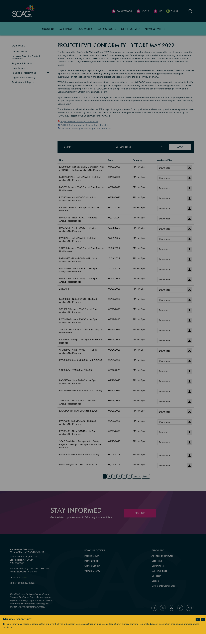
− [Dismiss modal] (197, 619)
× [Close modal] (202, 619)
